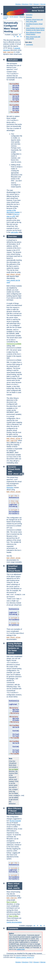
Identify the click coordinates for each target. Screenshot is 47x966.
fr (14, 36)
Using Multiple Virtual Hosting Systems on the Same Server (35, 29)
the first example (15, 821)
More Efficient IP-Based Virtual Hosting (33, 33)
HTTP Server (14, 16)
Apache (5, 16)
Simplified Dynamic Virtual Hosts (14, 568)
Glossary (36, 4)
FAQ (30, 4)
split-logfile (14, 232)
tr (21, 36)
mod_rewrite (8, 52)
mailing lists (21, 949)
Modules (18, 4)
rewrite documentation (14, 922)
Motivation (29, 15)
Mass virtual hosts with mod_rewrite (33, 37)
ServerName (13, 769)
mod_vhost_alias (13, 274)
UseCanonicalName (14, 344)
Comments (29, 44)
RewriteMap (13, 916)
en (20, 34)
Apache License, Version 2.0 (25, 957)
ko (18, 36)
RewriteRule (12, 902)
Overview (29, 17)
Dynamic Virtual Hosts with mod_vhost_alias (34, 20)
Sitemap (42, 4)
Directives (25, 4)
